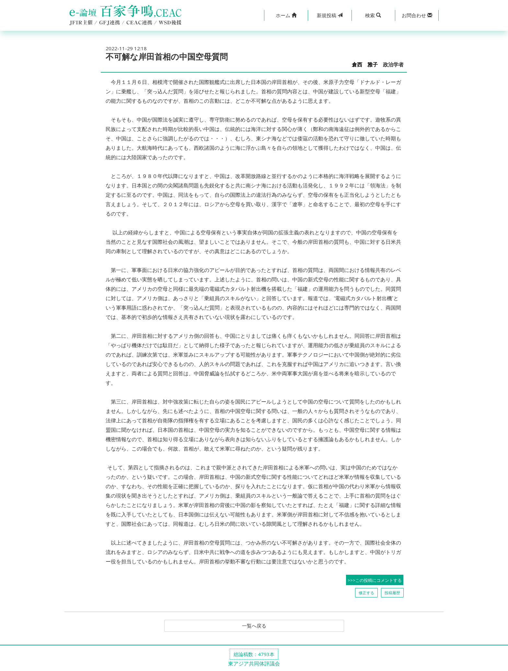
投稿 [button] (329, 15)
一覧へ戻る (254, 626)
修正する (366, 592)
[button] (286, 15)
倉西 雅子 (365, 64)
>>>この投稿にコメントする (375, 580)
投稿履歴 (392, 592)
